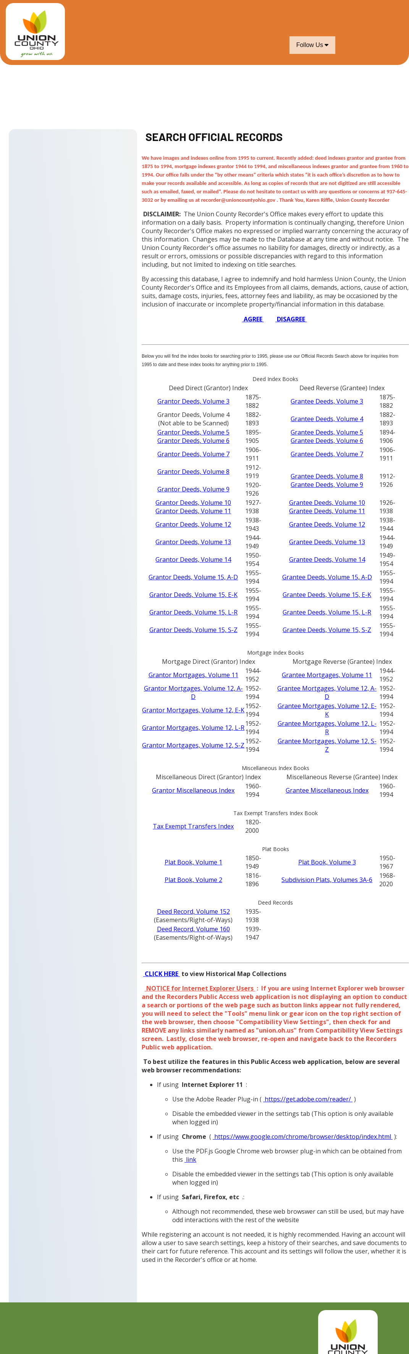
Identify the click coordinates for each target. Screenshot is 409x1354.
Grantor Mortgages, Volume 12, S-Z (193, 745)
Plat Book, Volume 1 (193, 862)
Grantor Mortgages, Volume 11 (193, 675)
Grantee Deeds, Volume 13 (327, 542)
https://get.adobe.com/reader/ (307, 1099)
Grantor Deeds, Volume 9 (193, 489)
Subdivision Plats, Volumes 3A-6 (326, 880)
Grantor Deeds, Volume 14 (193, 559)
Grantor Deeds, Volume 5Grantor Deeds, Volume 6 (193, 436)
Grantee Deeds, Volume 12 (327, 524)
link (190, 1159)
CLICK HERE (161, 974)
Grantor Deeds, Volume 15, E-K (193, 594)
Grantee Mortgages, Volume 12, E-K (327, 710)
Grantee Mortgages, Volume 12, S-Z (327, 745)
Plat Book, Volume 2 (193, 880)
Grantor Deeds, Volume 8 (193, 471)
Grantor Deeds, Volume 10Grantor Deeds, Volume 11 (193, 506)
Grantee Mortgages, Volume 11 (327, 675)
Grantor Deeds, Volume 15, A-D (193, 577)
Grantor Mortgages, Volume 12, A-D (193, 692)
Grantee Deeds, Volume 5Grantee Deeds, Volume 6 (327, 436)
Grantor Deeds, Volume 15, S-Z (193, 630)
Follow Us (312, 45)
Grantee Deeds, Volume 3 (327, 401)
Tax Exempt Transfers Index (193, 826)
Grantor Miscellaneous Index (193, 790)
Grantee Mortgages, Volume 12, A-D (327, 692)
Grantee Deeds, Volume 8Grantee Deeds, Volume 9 (327, 480)
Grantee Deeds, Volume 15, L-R (327, 612)
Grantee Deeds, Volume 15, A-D (327, 577)
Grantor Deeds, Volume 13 (193, 542)
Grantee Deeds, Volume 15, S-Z (327, 630)
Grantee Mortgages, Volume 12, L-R (327, 727)
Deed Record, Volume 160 (193, 929)
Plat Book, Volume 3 (327, 862)
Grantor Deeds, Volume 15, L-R (193, 612)
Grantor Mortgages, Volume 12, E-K (193, 710)
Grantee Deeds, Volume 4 (327, 419)
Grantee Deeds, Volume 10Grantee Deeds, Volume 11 (327, 506)
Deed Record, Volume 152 (193, 911)
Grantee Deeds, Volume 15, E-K (327, 594)
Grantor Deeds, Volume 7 (193, 454)
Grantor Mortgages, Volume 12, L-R (193, 727)
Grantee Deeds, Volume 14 (327, 559)
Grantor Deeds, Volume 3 (193, 401)
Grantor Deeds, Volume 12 (193, 524)
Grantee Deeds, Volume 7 (327, 454)
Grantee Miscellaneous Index (327, 790)
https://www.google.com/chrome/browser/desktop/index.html (303, 1136)
